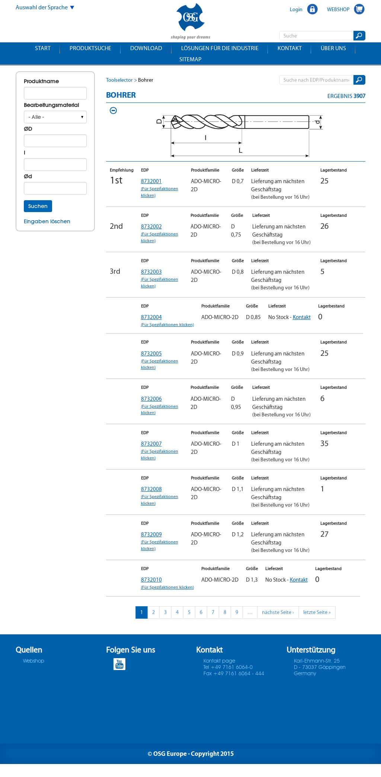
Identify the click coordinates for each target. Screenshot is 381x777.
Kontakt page (219, 674)
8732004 (162, 323)
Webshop (33, 674)
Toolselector (119, 80)
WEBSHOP (338, 9)
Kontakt (290, 48)
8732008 (162, 502)
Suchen (38, 206)
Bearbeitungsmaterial (51, 105)
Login (296, 9)
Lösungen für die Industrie (220, 48)
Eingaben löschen (47, 221)
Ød (28, 176)
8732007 (162, 457)
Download (146, 48)
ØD (28, 129)
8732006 (162, 411)
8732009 (162, 547)
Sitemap (190, 59)
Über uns (333, 48)
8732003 (162, 278)
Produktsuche (90, 48)
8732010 (162, 593)
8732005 (162, 366)
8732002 (162, 233)
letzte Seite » (317, 625)
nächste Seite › (278, 625)
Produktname (41, 81)
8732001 (162, 188)
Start (43, 48)
